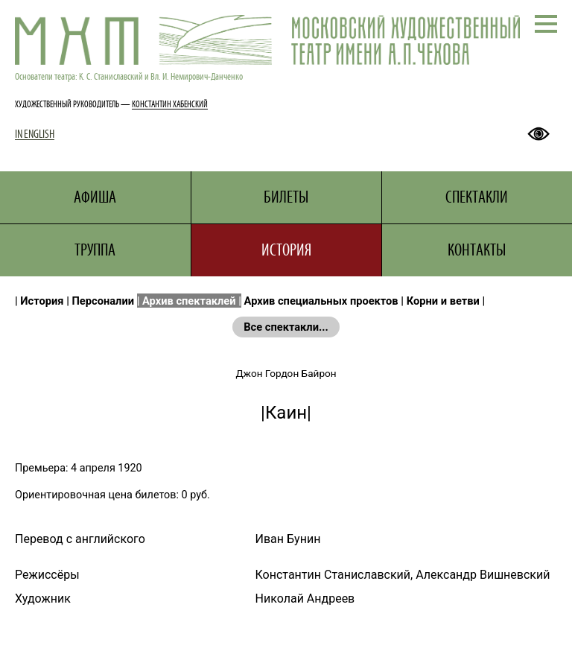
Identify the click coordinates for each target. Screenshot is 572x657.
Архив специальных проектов (321, 301)
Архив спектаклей (189, 301)
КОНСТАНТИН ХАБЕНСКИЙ (170, 104)
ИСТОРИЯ (286, 250)
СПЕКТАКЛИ (476, 197)
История (41, 301)
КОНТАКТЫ (477, 250)
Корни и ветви (443, 301)
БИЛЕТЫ (286, 197)
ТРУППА (94, 250)
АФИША (95, 197)
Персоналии (103, 301)
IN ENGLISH (34, 134)
